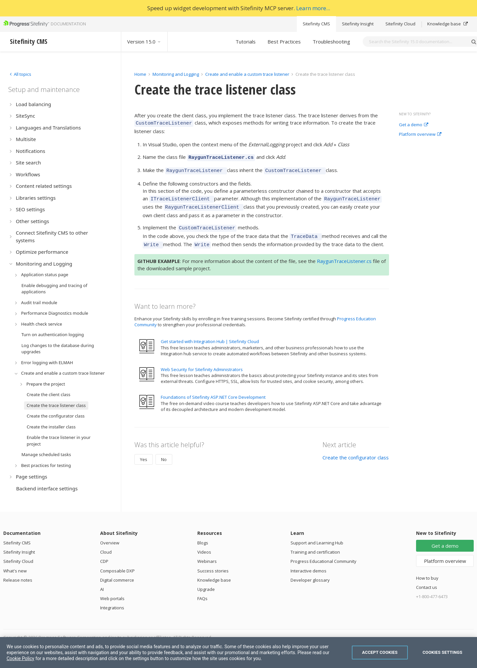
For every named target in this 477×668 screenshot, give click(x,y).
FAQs (202, 598)
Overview (109, 543)
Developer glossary (310, 580)
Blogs (202, 543)
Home (140, 74)
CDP (104, 561)
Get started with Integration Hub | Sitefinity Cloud (210, 333)
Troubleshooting (331, 41)
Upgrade (206, 589)
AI (102, 589)
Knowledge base (447, 24)
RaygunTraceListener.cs (344, 253)
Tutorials (246, 41)
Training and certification (315, 552)
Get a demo (413, 125)
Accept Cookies (380, 652)
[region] (238, 652)
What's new (15, 571)
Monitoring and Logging (176, 74)
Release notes (17, 580)
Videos (204, 552)
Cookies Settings (443, 652)
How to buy (427, 578)
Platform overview (420, 134)
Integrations (112, 608)
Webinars (207, 561)
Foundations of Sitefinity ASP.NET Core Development (213, 389)
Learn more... (313, 8)
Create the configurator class (356, 449)
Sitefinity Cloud (400, 24)
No (164, 451)
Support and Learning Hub (317, 543)
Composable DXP (117, 571)
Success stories (213, 571)
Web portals (112, 598)
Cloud (106, 552)
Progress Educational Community (323, 561)
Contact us (426, 587)
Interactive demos (308, 571)
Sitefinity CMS (316, 24)
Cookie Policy (20, 658)
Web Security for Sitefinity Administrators (202, 361)
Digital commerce (117, 580)
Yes (143, 451)
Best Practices (284, 41)
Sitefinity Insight (358, 24)
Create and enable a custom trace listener (247, 74)
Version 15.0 (144, 41)
